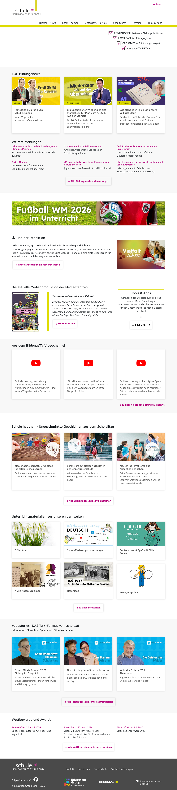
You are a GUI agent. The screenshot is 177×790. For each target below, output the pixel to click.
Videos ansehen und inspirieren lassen (39, 264)
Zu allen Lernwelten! (90, 607)
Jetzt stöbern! (142, 325)
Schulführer (119, 22)
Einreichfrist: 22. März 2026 (78, 727)
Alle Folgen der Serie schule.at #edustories (90, 701)
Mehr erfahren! (66, 323)
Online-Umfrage (20, 162)
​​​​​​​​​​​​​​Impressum (84, 769)
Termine (136, 22)
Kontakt (70, 769)
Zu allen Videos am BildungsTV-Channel (143, 404)
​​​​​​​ (35, 780)
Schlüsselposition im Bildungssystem (82, 146)
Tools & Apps (155, 22)
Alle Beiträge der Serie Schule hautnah (90, 500)
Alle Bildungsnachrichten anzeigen (90, 181)
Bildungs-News (47, 22)
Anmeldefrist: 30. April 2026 (26, 727)
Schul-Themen (70, 22)
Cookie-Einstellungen (122, 769)
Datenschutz (100, 769)
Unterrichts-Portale (96, 22)
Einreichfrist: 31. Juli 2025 (130, 727)
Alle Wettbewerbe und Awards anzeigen (90, 747)
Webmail (157, 4)
